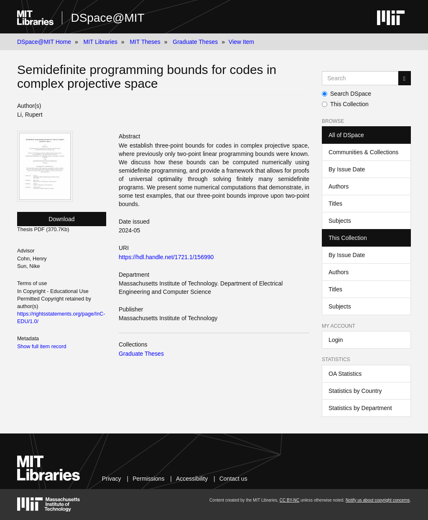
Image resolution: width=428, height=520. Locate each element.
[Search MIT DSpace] (360, 78)
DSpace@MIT (107, 17)
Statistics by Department (360, 408)
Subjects (340, 220)
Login (336, 339)
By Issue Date (347, 169)
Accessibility (192, 478)
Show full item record (41, 346)
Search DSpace (346, 93)
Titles (335, 203)
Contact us (233, 478)
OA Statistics (345, 373)
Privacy (111, 478)
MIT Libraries (100, 41)
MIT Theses (145, 41)
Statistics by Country (355, 390)
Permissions (148, 478)
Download (61, 219)
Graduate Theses (195, 41)
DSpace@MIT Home (44, 41)
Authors (339, 186)
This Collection (345, 104)
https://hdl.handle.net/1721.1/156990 (166, 257)
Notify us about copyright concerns (378, 500)
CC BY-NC (289, 500)
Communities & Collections (363, 152)
